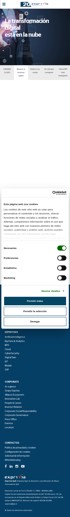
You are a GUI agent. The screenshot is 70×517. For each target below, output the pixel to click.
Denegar (35, 321)
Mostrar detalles (50, 291)
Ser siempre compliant (49, 70)
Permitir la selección (35, 311)
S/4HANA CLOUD (7, 70)
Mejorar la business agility (21, 72)
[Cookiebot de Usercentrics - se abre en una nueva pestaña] (52, 193)
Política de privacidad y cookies (20, 448)
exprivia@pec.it (11, 504)
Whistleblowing (13, 460)
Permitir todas (35, 301)
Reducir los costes (35, 70)
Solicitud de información (17, 456)
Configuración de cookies (17, 452)
